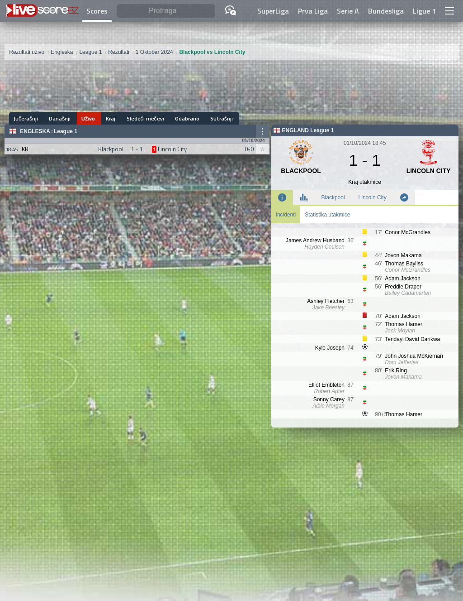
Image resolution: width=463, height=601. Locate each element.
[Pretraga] (166, 11)
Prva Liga (313, 10)
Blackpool (333, 197)
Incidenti (286, 215)
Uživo (84, 118)
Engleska (35, 131)
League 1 (65, 131)
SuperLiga (273, 10)
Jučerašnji (26, 118)
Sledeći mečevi (137, 118)
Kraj (105, 118)
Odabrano (177, 118)
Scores (97, 10)
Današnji (58, 118)
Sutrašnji (210, 118)
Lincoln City (373, 197)
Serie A (348, 10)
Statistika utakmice (327, 215)
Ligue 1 (424, 10)
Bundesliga (386, 10)
